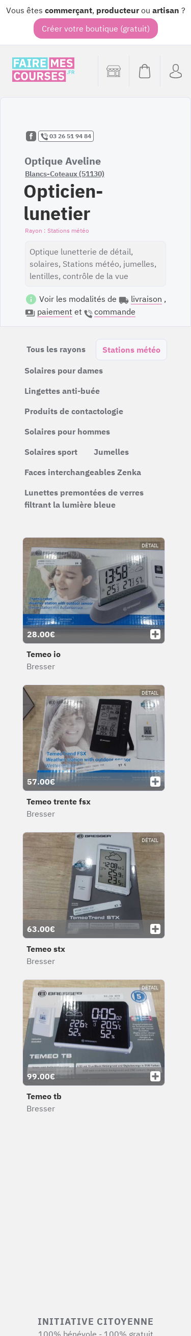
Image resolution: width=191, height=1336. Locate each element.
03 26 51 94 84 (66, 136)
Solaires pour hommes (67, 431)
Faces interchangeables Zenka (82, 472)
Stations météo (131, 350)
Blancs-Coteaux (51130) (64, 173)
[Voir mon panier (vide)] (144, 71)
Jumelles (111, 452)
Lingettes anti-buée (62, 391)
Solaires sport (50, 452)
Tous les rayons (56, 349)
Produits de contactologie (73, 411)
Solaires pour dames (63, 370)
